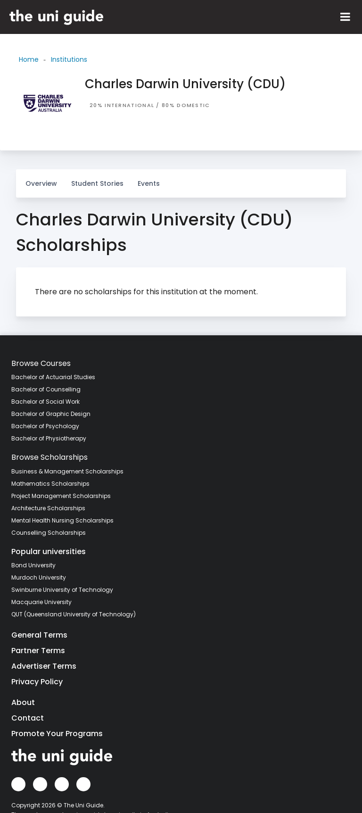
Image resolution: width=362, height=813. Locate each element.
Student (97, 178)
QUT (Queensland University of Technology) (73, 614)
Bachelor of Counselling (46, 389)
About (23, 702)
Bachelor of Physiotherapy (48, 438)
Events (149, 183)
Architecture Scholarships (48, 508)
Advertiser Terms (43, 666)
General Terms (39, 635)
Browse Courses (41, 363)
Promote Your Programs (57, 733)
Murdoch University (38, 577)
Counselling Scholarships (48, 533)
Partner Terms (38, 650)
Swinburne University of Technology (62, 590)
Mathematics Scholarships (50, 484)
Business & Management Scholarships (67, 471)
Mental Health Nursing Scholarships (62, 520)
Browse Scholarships (49, 457)
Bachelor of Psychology (45, 426)
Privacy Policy (37, 681)
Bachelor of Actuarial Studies (53, 377)
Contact (27, 718)
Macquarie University (41, 602)
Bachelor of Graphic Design (50, 414)
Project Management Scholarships (61, 496)
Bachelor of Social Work (45, 402)
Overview (41, 183)
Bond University (33, 565)
